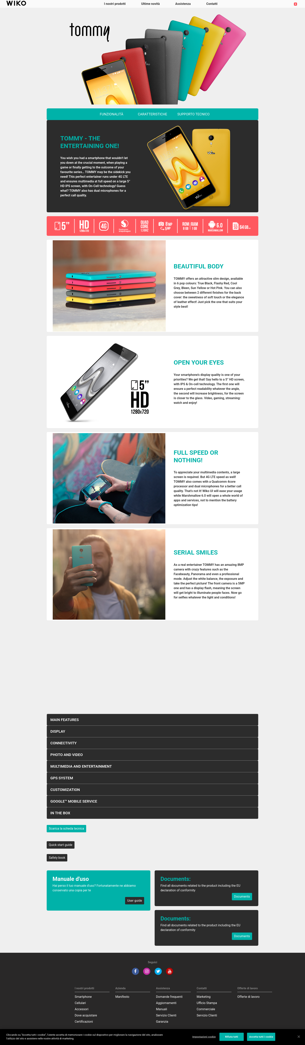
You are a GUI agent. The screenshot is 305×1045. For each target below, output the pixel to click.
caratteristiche (152, 114)
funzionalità (111, 114)
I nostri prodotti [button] (115, 4)
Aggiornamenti (166, 1003)
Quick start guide (60, 845)
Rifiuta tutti (231, 1036)
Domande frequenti (169, 997)
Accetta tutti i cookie (261, 1036)
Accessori (82, 1009)
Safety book (57, 858)
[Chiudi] (298, 1036)
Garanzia (162, 1021)
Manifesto (122, 997)
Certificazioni (84, 1021)
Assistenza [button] (183, 4)
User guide (134, 900)
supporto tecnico (193, 114)
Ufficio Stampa (207, 1003)
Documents (242, 896)
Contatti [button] (211, 4)
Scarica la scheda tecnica (66, 828)
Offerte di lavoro (248, 997)
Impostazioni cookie (204, 1036)
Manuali (161, 1009)
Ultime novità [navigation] (150, 4)
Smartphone (83, 997)
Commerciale (206, 1009)
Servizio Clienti (166, 1015)
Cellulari (80, 1003)
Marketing (203, 997)
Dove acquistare (86, 1015)
